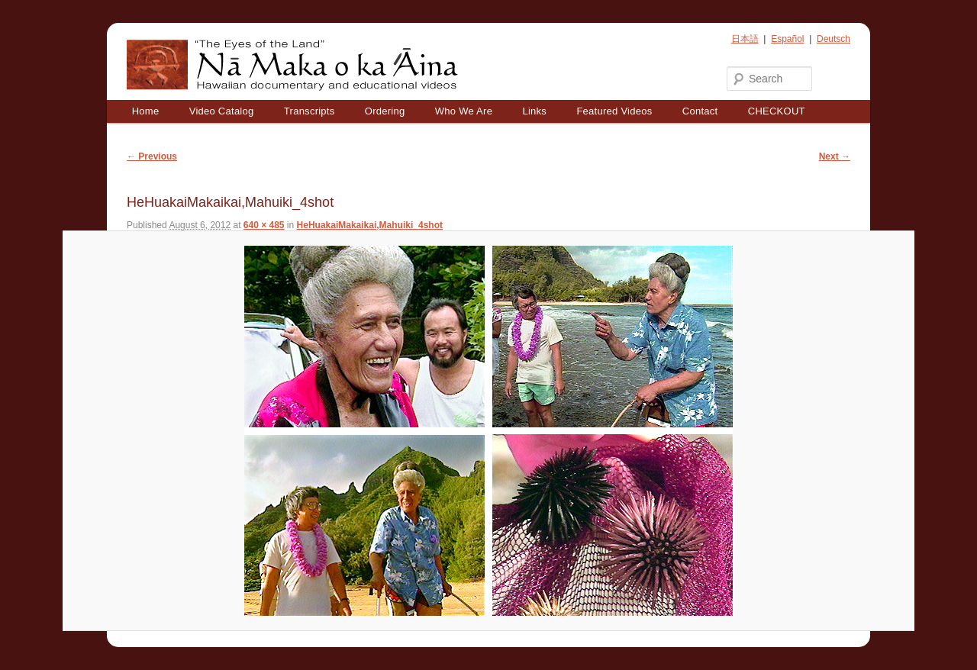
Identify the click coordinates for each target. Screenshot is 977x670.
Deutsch (833, 39)
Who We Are (463, 111)
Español (787, 39)
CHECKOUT (776, 111)
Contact (700, 111)
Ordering (385, 111)
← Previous (152, 156)
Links (534, 111)
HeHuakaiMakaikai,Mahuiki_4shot (370, 225)
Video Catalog (221, 111)
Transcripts (309, 111)
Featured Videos (614, 111)
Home (146, 111)
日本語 (745, 39)
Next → (834, 156)
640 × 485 (264, 225)
